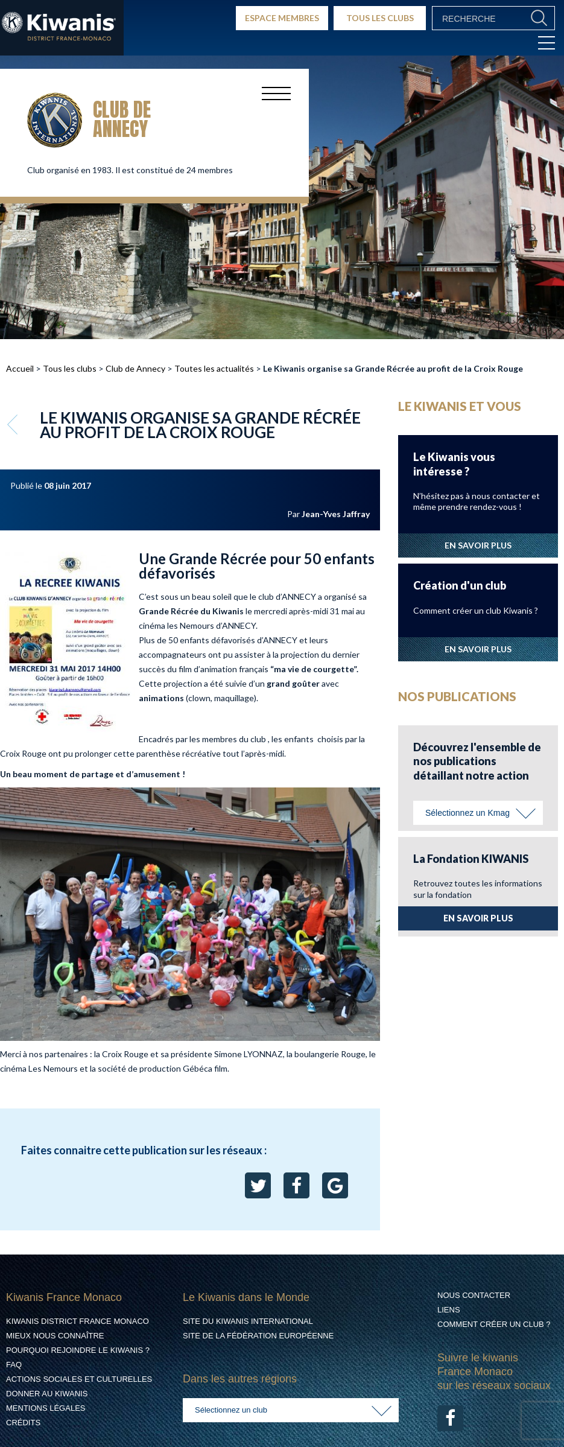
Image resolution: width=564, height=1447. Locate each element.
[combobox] (478, 813)
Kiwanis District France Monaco (77, 1321)
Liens (448, 1309)
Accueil (20, 368)
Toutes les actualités (214, 368)
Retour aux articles (14, 424)
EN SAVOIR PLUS (478, 545)
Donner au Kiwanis (46, 1393)
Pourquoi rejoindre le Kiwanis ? (78, 1350)
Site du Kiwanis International (248, 1321)
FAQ (14, 1364)
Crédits (23, 1422)
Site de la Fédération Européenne (258, 1335)
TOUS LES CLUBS (380, 18)
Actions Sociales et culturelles (79, 1379)
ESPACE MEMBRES (282, 18)
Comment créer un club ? (494, 1324)
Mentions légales (45, 1408)
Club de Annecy (135, 368)
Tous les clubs (70, 368)
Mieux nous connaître (55, 1335)
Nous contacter (473, 1295)
